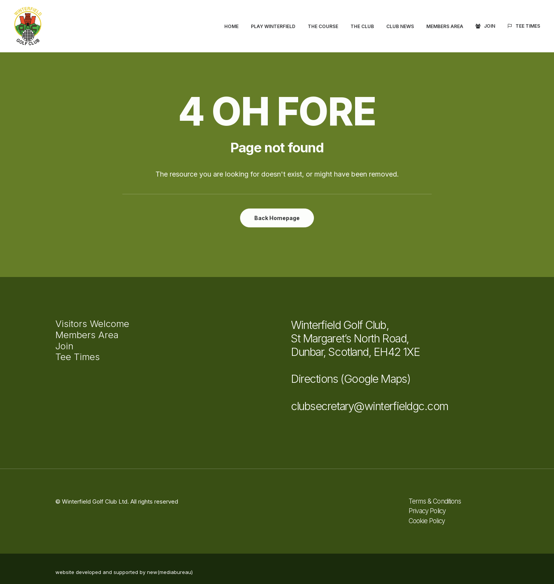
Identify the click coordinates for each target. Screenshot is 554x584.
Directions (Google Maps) (350, 378)
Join (489, 26)
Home (231, 26)
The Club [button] (362, 26)
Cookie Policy (427, 521)
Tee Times (528, 26)
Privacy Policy (427, 511)
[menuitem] (234, 26)
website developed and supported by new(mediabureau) (124, 572)
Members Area (444, 26)
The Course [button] (323, 26)
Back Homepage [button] (277, 218)
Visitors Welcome (92, 323)
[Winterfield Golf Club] (28, 26)
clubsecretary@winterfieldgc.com (369, 406)
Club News (400, 26)
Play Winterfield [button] (273, 26)
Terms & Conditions (435, 501)
